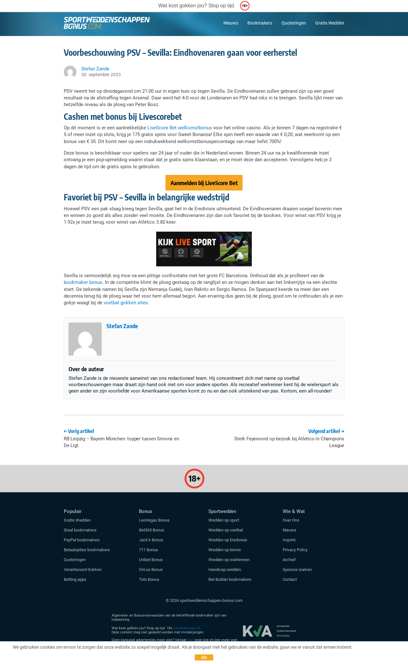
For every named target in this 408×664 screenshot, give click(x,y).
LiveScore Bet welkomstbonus (179, 128)
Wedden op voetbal (225, 530)
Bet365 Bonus (151, 530)
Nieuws (230, 22)
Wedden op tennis (224, 549)
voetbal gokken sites (126, 303)
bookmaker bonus (83, 282)
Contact (290, 579)
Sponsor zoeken (297, 569)
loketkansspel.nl (187, 628)
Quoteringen (293, 22)
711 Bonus (148, 549)
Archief (289, 559)
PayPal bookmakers (82, 540)
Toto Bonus (149, 579)
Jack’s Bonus (151, 540)
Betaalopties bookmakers (87, 549)
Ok (204, 657)
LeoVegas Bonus (154, 520)
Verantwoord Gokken (83, 569)
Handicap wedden (224, 569)
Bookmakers (259, 22)
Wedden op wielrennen (229, 559)
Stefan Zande (122, 325)
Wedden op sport (223, 520)
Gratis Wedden (329, 22)
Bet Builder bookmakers (229, 579)
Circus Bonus (151, 569)
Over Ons (291, 520)
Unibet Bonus (151, 559)
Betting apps (75, 579)
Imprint (289, 540)
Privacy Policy (295, 549)
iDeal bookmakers (81, 530)
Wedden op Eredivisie (227, 540)
